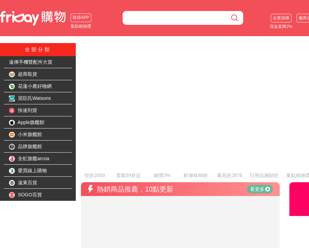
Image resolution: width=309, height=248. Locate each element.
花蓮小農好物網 (30, 86)
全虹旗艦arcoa (29, 159)
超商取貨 (23, 74)
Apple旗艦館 (26, 123)
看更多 (260, 170)
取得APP (81, 17)
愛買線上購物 (28, 171)
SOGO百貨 (25, 195)
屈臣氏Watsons (30, 98)
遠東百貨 (23, 183)
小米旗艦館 (25, 135)
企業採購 (281, 18)
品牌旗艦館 (25, 147)
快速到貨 (23, 110)
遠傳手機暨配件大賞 (30, 62)
